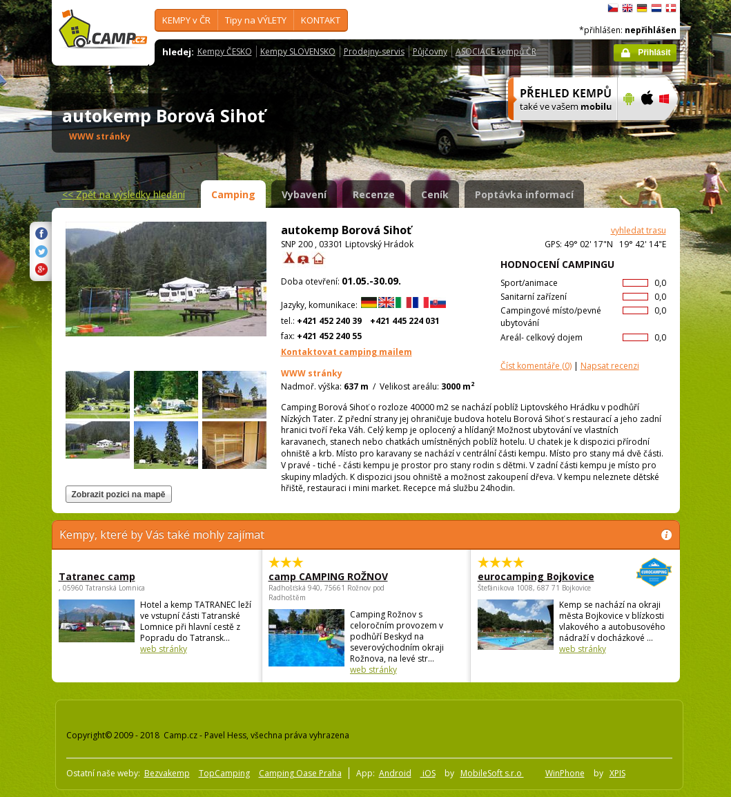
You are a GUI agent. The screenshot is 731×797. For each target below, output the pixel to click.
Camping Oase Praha (300, 773)
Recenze (374, 194)
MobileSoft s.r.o (492, 773)
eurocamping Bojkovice (537, 576)
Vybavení (304, 194)
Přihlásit (654, 52)
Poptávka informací (524, 194)
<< (123, 194)
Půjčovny (430, 51)
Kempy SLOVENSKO (297, 51)
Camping (233, 194)
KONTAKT (320, 20)
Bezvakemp (167, 773)
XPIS (617, 773)
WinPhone (565, 773)
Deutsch (641, 8)
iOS (428, 773)
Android (395, 773)
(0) (536, 366)
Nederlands (656, 8)
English (627, 8)
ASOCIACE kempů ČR (496, 51)
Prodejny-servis (374, 51)
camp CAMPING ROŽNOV (328, 576)
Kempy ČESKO (224, 51)
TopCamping (224, 773)
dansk (670, 8)
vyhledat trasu (638, 230)
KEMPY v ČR (186, 20)
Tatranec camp (97, 576)
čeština (612, 8)
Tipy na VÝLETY (255, 20)
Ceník (435, 194)
